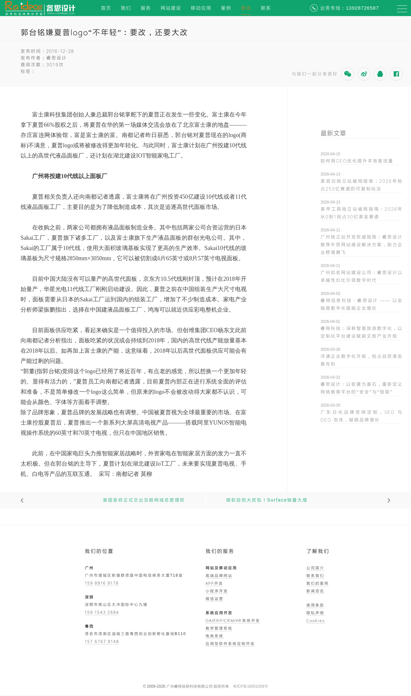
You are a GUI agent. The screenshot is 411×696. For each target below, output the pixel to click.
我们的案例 (317, 583)
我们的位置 (99, 551)
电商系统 (214, 635)
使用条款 (315, 604)
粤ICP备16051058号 (250, 686)
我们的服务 (220, 551)
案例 (226, 8)
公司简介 (315, 567)
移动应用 (201, 8)
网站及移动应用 (221, 567)
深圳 (89, 596)
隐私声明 (315, 612)
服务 (146, 8)
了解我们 (317, 551)
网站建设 (171, 8)
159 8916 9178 (102, 582)
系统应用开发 (219, 612)
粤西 (89, 626)
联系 (266, 8)
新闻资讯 (315, 590)
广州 (89, 567)
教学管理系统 (219, 628)
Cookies (315, 620)
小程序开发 (217, 590)
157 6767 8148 (102, 641)
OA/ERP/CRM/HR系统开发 (233, 620)
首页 (106, 8)
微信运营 (214, 598)
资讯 (246, 8)
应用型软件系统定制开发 (230, 643)
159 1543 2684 (102, 611)
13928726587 (362, 8)
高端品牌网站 (219, 575)
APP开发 (214, 583)
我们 (126, 8)
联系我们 (315, 575)
